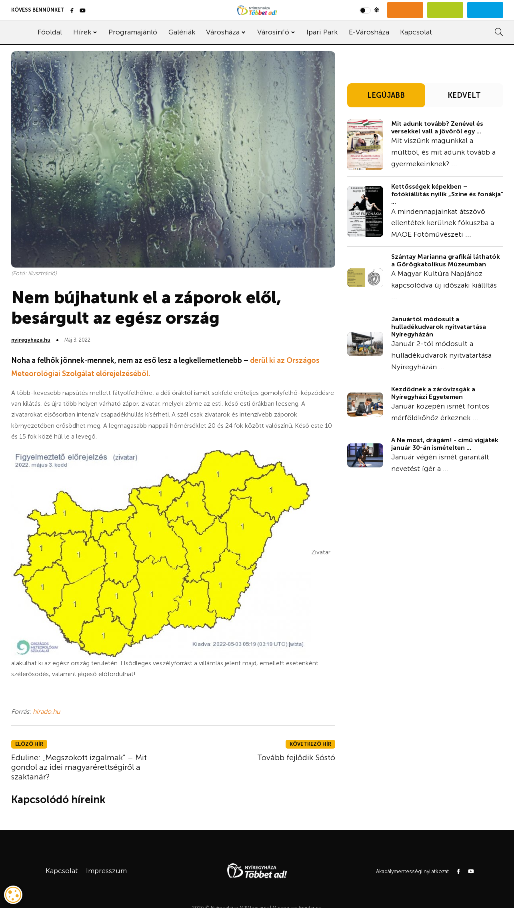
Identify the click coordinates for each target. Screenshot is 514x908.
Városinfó (273, 32)
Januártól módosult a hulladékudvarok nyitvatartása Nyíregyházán (438, 326)
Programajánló (132, 32)
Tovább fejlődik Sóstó (296, 757)
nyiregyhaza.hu (30, 340)
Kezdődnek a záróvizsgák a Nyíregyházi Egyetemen (433, 393)
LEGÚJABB (386, 95)
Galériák (181, 32)
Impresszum (106, 870)
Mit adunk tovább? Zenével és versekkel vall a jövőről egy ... (437, 127)
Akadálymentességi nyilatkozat (412, 871)
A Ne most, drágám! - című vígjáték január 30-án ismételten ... (444, 443)
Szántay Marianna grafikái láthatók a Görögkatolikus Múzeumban (445, 260)
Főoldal (50, 32)
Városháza (223, 32)
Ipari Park (322, 32)
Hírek (82, 32)
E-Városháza (369, 32)
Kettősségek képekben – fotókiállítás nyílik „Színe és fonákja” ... (447, 194)
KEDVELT (464, 95)
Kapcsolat (416, 32)
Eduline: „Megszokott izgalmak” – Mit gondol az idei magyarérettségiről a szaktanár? (79, 767)
